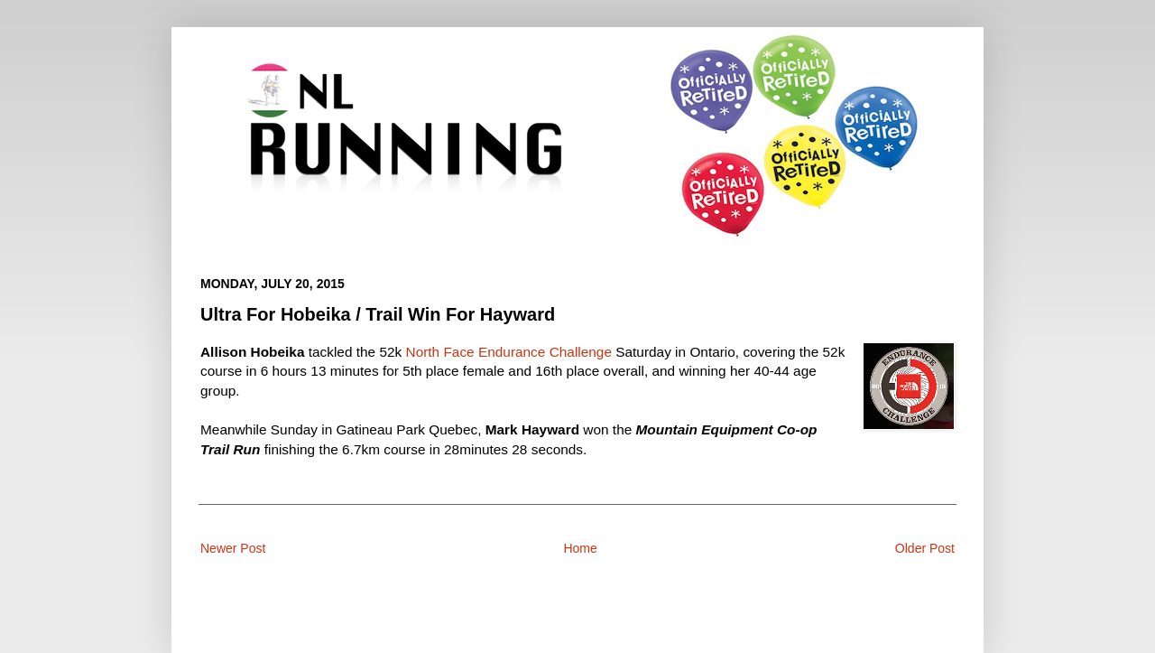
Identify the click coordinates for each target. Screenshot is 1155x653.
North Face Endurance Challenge (509, 351)
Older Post (925, 548)
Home (579, 548)
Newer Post (232, 548)
